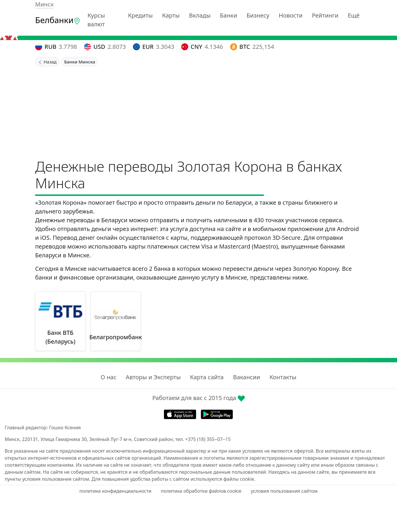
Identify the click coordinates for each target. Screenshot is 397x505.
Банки (228, 15)
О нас (109, 377)
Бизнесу (258, 15)
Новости (290, 15)
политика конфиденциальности (115, 491)
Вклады (200, 15)
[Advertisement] (198, 110)
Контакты (282, 377)
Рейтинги (325, 15)
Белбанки (58, 19)
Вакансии (246, 377)
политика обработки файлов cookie (201, 491)
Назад (47, 62)
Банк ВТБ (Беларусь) (60, 337)
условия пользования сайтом (284, 491)
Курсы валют (96, 19)
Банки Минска (79, 62)
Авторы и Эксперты (153, 377)
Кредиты (140, 15)
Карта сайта (207, 377)
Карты (171, 15)
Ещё (354, 15)
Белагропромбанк (115, 337)
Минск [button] (44, 4)
